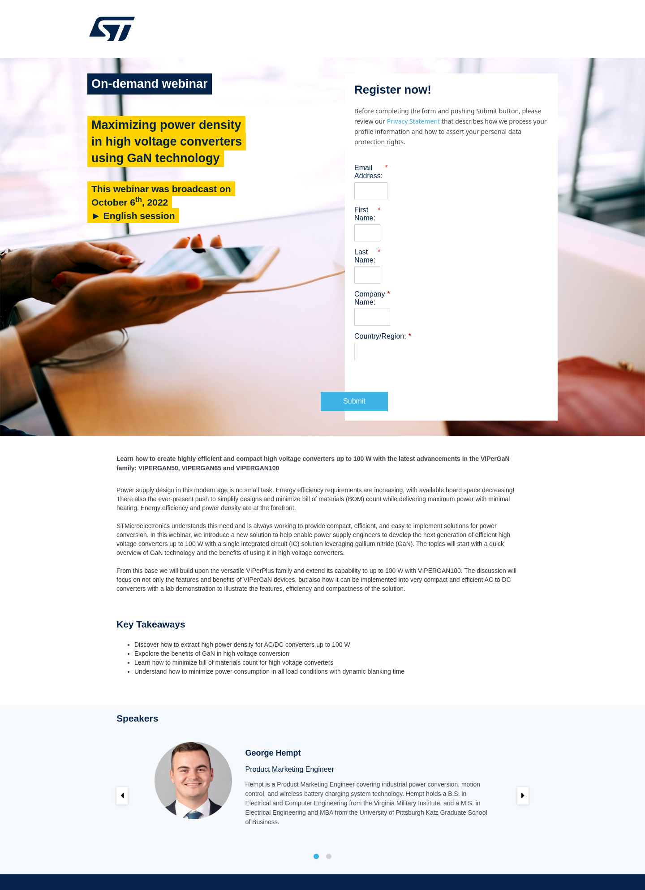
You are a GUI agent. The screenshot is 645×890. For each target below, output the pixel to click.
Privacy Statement (414, 121)
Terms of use (310, 866)
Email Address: (380, 168)
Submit (451, 369)
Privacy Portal (455, 866)
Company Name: (383, 270)
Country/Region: (382, 304)
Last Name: (375, 236)
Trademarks (417, 866)
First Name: (375, 202)
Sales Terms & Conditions (364, 866)
